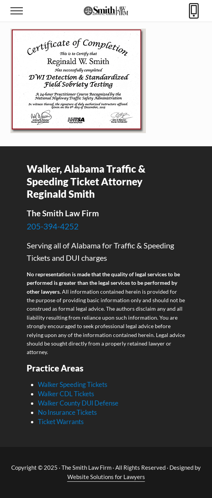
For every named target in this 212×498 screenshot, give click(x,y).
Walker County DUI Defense (78, 403)
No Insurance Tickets (67, 412)
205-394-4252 (53, 226)
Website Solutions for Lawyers (106, 476)
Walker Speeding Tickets (72, 384)
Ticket (47, 422)
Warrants (70, 422)
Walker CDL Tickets (66, 394)
